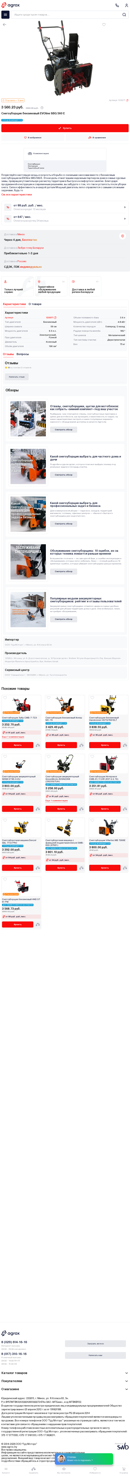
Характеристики (14, 304)
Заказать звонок (95, 1343)
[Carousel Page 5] (68, 92)
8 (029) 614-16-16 (14, 1342)
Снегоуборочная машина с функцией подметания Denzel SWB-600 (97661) (65, 842)
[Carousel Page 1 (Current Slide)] (59, 92)
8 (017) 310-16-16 (14, 1354)
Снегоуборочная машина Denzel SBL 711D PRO (19, 841)
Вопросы (23, 354)
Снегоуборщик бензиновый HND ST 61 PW (21, 900)
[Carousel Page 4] (66, 92)
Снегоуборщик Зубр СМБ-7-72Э (19, 718)
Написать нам (95, 1355)
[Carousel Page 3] (63, 92)
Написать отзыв (17, 377)
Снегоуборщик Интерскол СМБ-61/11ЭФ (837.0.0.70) (103, 777)
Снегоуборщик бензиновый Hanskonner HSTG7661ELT (104, 719)
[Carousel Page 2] (61, 92)
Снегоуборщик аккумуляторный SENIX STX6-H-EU (19, 777)
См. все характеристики (16, 194)
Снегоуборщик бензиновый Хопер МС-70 (64, 719)
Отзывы (8, 354)
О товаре (35, 304)
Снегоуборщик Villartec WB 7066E (107, 840)
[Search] (124, 15)
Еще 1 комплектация (13, 737)
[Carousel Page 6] (70, 92)
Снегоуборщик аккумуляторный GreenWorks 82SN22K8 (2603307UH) (62, 779)
